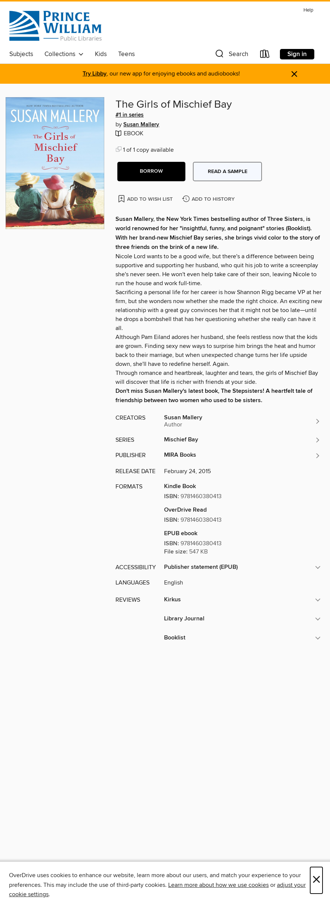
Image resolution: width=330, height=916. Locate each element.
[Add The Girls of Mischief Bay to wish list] (146, 199)
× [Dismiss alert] (294, 74)
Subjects (21, 54)
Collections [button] (64, 54)
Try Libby (95, 74)
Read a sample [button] (227, 171)
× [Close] (316, 880)
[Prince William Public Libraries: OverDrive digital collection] (55, 26)
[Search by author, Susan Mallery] (242, 421)
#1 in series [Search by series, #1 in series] (129, 115)
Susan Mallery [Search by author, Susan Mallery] (141, 124)
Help (308, 10)
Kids (101, 54)
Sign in (297, 54)
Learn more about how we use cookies (218, 885)
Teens (126, 54)
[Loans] (265, 55)
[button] (231, 55)
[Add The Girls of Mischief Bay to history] (209, 199)
